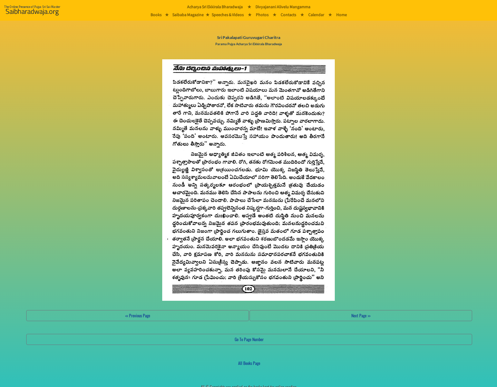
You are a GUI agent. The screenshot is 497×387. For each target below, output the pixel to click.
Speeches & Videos (228, 14)
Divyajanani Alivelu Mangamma (282, 6)
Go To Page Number (249, 339)
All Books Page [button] (249, 363)
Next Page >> (360, 315)
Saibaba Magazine (188, 14)
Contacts (288, 14)
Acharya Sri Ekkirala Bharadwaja (215, 6)
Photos (262, 14)
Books (156, 14)
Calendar (316, 14)
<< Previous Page (137, 315)
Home (341, 14)
